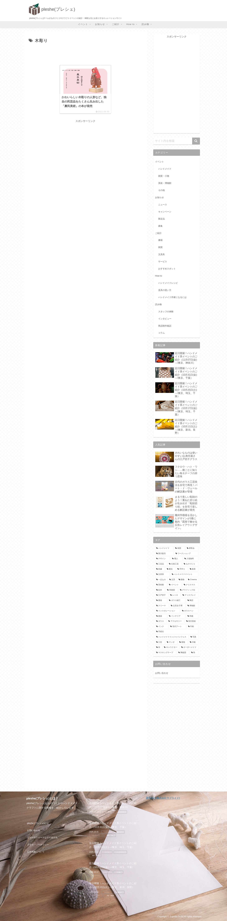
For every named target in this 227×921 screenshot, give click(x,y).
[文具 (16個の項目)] (172, 579)
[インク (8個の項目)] (161, 626)
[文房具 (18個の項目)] (162, 574)
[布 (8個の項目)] (158, 647)
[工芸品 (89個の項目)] (161, 564)
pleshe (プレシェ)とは (38, 823)
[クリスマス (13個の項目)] (190, 584)
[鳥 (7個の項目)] (194, 652)
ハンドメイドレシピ (168, 283)
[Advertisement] (85, 54)
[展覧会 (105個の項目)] (191, 548)
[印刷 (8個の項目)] (192, 626)
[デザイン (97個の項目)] (162, 558)
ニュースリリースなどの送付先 (42, 837)
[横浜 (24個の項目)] (170, 569)
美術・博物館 (164, 183)
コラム (161, 333)
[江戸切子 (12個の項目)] (161, 595)
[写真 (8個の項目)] (193, 637)
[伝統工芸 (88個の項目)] (175, 564)
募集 (160, 226)
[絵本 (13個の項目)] (160, 590)
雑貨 (160, 247)
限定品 (161, 219)
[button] (196, 141)
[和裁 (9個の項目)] (192, 616)
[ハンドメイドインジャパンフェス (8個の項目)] (171, 637)
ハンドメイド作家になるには (172, 297)
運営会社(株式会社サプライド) (163, 798)
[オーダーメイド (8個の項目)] (189, 647)
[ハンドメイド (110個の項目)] (164, 548)
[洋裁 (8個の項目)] (193, 642)
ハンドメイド (164, 169)
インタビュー (164, 318)
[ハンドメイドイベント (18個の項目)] (184, 574)
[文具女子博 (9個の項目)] (177, 605)
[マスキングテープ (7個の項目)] (165, 652)
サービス (162, 261)
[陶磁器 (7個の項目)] (183, 652)
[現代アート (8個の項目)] (177, 626)
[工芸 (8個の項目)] (160, 642)
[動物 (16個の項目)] (181, 579)
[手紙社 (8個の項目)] (176, 631)
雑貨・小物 (163, 176)
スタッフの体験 (165, 311)
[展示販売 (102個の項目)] (164, 553)
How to (158, 276)
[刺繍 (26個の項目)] (160, 569)
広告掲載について (35, 852)
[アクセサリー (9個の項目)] (175, 621)
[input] (176, 141)
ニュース (162, 204)
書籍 (160, 240)
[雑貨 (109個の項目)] (179, 548)
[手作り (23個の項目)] (182, 569)
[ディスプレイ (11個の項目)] (189, 595)
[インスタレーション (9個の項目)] (167, 611)
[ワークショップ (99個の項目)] (186, 553)
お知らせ (159, 197)
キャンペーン (164, 211)
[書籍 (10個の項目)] (161, 600)
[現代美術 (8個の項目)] (191, 621)
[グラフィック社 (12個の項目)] (188, 590)
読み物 (158, 304)
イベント (159, 161)
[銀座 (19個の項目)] (193, 569)
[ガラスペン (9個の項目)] (189, 611)
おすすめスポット (167, 268)
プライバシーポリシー (38, 844)
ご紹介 (158, 233)
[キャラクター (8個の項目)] (171, 647)
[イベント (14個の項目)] (175, 584)
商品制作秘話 (164, 326)
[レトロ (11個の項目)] (174, 595)
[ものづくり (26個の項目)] (190, 564)
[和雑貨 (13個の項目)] (172, 590)
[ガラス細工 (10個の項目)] (176, 600)
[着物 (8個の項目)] (183, 642)
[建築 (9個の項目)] (161, 616)
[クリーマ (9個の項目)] (162, 605)
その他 (161, 190)
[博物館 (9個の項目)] (192, 605)
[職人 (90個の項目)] (176, 558)
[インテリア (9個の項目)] (176, 616)
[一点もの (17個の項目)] (161, 579)
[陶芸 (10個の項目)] (192, 600)
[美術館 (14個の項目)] (161, 584)
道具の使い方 (164, 290)
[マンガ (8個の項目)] (171, 642)
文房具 (161, 254)
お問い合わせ (161, 673)
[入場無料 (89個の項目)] (190, 558)
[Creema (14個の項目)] (192, 579)
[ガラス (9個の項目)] (160, 621)
